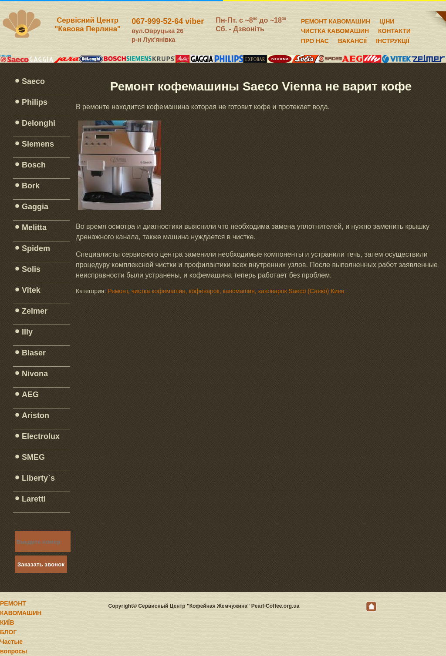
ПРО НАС (315, 39)
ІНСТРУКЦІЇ (392, 39)
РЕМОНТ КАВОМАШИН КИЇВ (20, 613)
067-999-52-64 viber (168, 21)
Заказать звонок (40, 564)
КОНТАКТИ (394, 29)
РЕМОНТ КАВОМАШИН (335, 20)
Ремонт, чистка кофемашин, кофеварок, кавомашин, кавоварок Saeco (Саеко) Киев (226, 291)
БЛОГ (8, 632)
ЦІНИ (386, 20)
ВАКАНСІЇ (352, 39)
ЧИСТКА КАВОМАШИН (335, 29)
